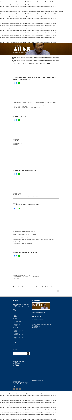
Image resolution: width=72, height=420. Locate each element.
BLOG (37, 63)
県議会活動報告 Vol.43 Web (18, 338)
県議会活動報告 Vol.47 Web (18, 333)
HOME (14, 63)
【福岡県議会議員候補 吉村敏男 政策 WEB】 (26, 204)
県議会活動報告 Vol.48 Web (18, 331)
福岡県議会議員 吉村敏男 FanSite (39, 312)
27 (37, 291)
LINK (15, 345)
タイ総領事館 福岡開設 (18, 321)
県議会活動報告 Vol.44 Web (18, 337)
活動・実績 (25, 63)
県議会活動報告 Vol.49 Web (18, 330)
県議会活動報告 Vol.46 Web (18, 334)
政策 (15, 315)
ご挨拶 (19, 63)
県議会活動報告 (32, 63)
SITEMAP (15, 310)
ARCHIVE (49, 63)
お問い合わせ (42, 63)
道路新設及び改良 (17, 324)
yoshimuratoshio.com (35, 380)
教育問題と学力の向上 (17, 322)
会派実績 (15, 325)
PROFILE (15, 316)
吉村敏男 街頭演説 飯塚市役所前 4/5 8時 (25, 252)
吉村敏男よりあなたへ (20, 116)
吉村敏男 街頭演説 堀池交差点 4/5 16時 (24, 170)
